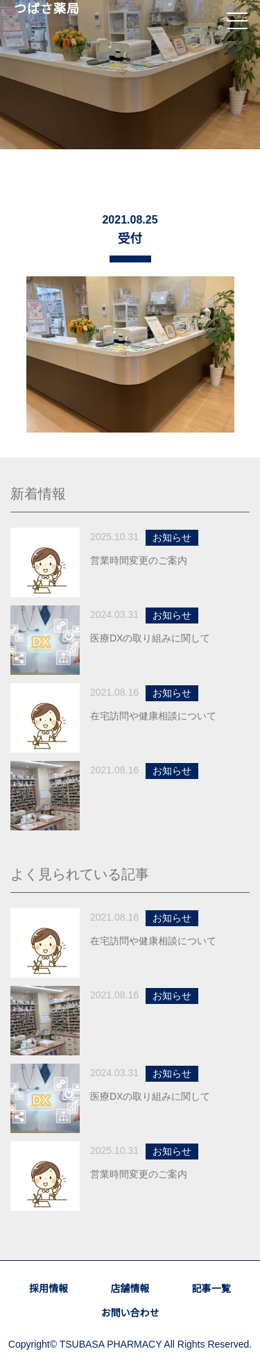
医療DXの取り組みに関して (150, 638)
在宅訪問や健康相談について (153, 715)
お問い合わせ (130, 1312)
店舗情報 (129, 1288)
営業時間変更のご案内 (138, 560)
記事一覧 (211, 1288)
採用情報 (48, 1288)
